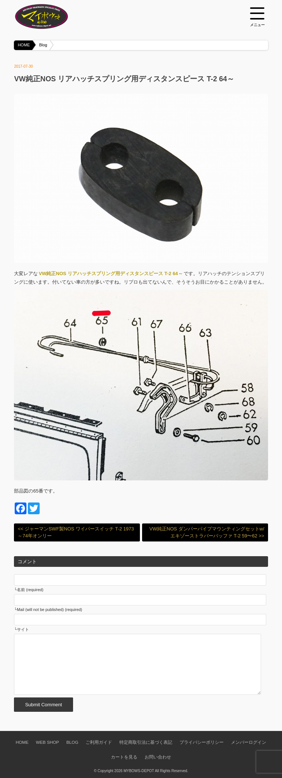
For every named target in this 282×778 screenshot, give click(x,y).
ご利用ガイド (99, 742)
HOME (24, 45)
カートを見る (124, 756)
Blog (43, 45)
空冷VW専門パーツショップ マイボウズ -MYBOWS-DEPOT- (50, 16)
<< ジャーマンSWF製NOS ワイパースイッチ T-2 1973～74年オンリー (76, 532)
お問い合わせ (158, 756)
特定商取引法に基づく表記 (145, 742)
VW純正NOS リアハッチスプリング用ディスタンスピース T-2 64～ (110, 273)
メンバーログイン (248, 742)
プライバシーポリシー (202, 742)
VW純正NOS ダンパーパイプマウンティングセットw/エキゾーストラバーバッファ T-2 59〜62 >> (206, 532)
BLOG (72, 742)
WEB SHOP (47, 742)
